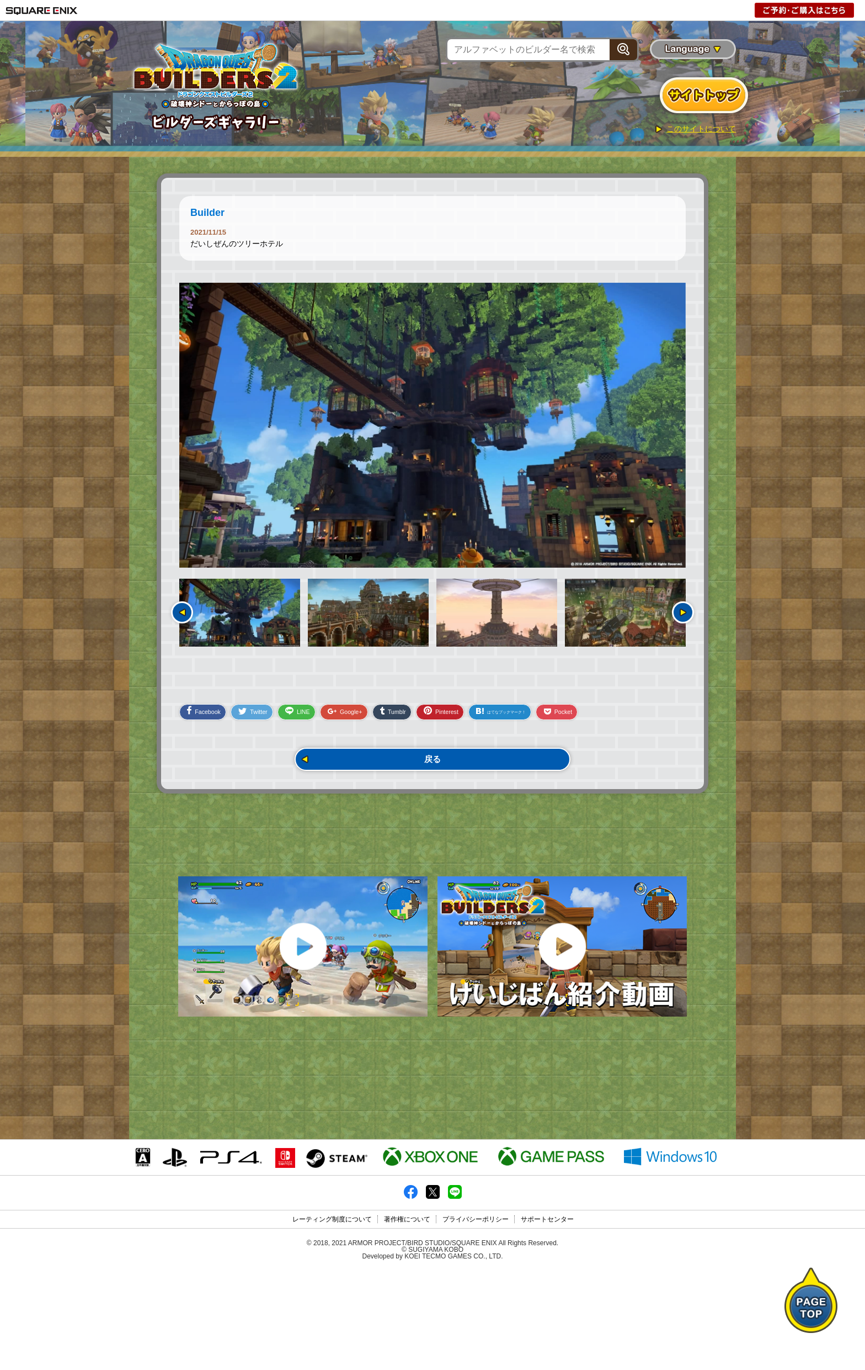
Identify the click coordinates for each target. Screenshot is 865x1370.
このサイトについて (701, 128)
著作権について (407, 1319)
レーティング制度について (332, 1319)
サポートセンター (547, 1319)
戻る (432, 767)
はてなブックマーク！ (565, 717)
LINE (319, 717)
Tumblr (432, 717)
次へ (683, 612)
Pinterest (489, 717)
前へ (182, 612)
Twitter (265, 718)
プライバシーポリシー (475, 1319)
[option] (432, 425)
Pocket (638, 718)
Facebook (207, 717)
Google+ (375, 718)
